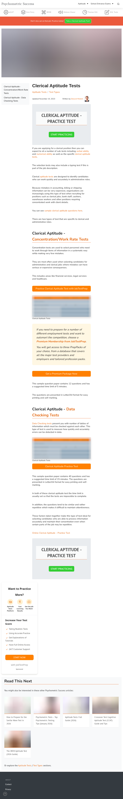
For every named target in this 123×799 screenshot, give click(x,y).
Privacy (8, 789)
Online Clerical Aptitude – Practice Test (51, 533)
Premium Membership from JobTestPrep (61, 341)
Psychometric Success (17, 4)
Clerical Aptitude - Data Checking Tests (15, 99)
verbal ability (82, 151)
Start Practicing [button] (61, 134)
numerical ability (44, 154)
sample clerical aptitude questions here (63, 210)
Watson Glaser (66, 12)
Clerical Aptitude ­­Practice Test (61, 466)
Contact (8, 784)
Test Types (38, 765)
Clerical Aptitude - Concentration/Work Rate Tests (16, 89)
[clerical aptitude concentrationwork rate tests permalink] (31, 230)
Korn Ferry (27, 12)
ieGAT (9, 12)
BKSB (46, 12)
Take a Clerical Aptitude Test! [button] (78, 21)
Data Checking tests (42, 423)
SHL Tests (111, 12)
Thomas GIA (90, 12)
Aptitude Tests (24, 765)
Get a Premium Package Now (61, 373)
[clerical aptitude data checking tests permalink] (31, 406)
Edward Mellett (77, 99)
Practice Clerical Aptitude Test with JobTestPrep (62, 288)
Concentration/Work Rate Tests (60, 239)
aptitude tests (47, 176)
